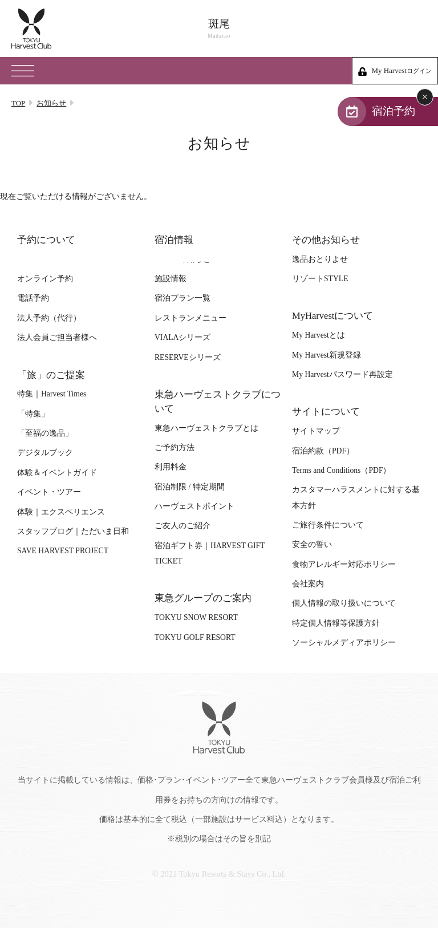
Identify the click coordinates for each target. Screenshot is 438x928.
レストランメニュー (190, 318)
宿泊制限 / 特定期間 (190, 487)
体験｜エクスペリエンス (61, 512)
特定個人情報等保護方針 (336, 623)
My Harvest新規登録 (326, 355)
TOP (18, 103)
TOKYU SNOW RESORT (196, 617)
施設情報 (170, 278)
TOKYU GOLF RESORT (195, 637)
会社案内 (308, 584)
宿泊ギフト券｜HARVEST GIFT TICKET (210, 553)
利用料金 (170, 467)
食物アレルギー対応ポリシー (344, 564)
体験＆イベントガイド (57, 472)
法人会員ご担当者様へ (57, 337)
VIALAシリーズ (182, 337)
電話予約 (33, 298)
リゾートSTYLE (320, 278)
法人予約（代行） (49, 318)
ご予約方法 (174, 447)
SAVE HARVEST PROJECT (62, 550)
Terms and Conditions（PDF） (341, 470)
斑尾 (219, 29)
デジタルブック (45, 452)
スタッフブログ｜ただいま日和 (73, 531)
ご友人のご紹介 (182, 525)
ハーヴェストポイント (194, 506)
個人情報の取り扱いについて (344, 603)
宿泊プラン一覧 (182, 298)
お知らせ (51, 103)
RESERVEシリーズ (188, 357)
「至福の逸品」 (45, 433)
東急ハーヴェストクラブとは (206, 428)
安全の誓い (312, 544)
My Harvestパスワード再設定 (342, 374)
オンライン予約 (45, 278)
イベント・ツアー (49, 492)
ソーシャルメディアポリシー (344, 642)
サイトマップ (316, 431)
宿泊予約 (393, 111)
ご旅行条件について (328, 525)
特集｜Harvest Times (51, 394)
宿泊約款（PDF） (323, 451)
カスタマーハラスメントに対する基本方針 (356, 497)
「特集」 (33, 414)
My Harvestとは (318, 335)
